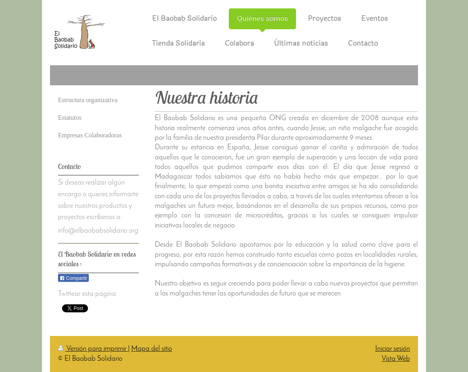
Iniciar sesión (392, 349)
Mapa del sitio (151, 349)
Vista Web (396, 359)
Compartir (73, 278)
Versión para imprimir (93, 349)
